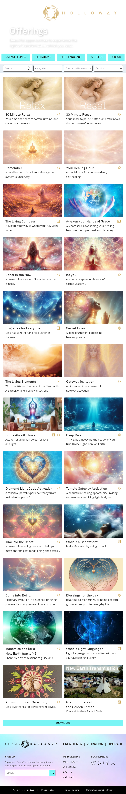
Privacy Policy (47, 790)
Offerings (69, 766)
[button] (6, 5)
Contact (68, 776)
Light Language (71, 57)
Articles (96, 57)
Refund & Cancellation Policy (99, 790)
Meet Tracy (70, 761)
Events (67, 771)
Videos (116, 57)
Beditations (43, 57)
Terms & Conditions (70, 790)
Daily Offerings (15, 57)
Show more (63, 722)
